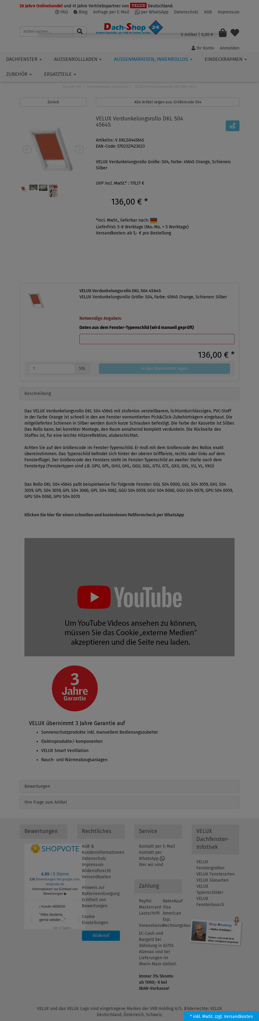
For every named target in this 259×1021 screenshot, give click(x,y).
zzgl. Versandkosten (234, 1016)
